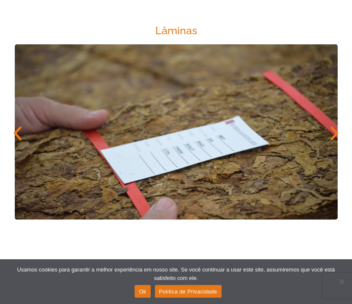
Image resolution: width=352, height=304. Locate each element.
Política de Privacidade (188, 291)
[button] (17, 133)
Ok (142, 291)
